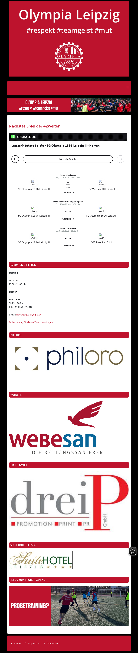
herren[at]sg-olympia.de (29, 314)
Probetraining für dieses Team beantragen (31, 322)
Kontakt (17, 643)
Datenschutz (53, 643)
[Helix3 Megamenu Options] (127, 88)
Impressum (34, 643)
